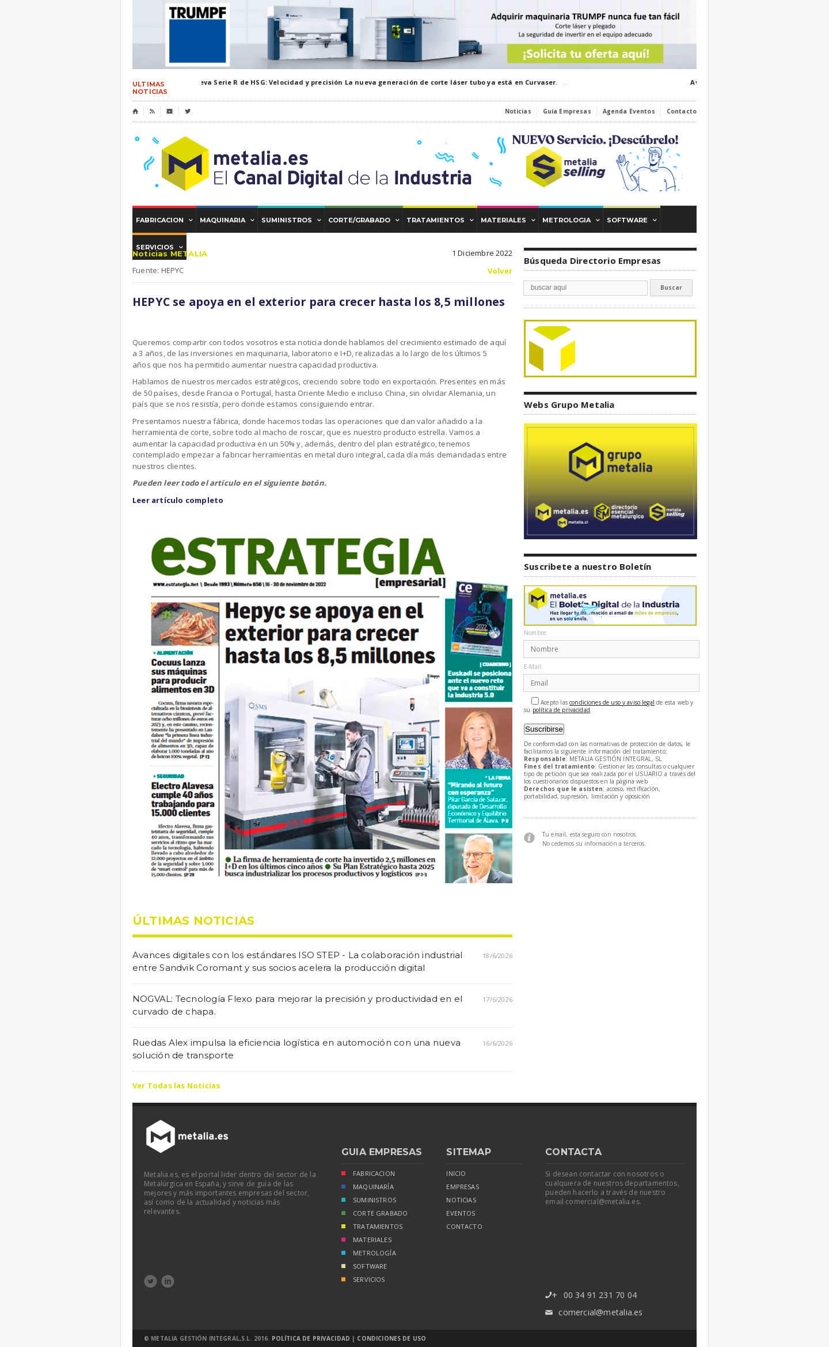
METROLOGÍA (368, 1254)
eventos (460, 1213)
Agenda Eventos (629, 111)
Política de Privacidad (311, 1338)
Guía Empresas (567, 111)
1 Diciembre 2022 (482, 253)
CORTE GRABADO (374, 1214)
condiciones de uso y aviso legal (612, 702)
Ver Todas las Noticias (176, 1085)
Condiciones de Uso (391, 1338)
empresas (462, 1187)
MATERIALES (366, 1241)
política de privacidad (561, 710)
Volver (500, 271)
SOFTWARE (364, 1267)
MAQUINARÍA (367, 1188)
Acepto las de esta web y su (609, 705)
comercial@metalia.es (593, 1313)
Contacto (682, 111)
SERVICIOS (363, 1280)
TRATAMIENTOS (371, 1227)
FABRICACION (368, 1174)
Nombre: (535, 633)
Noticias (518, 111)
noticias (461, 1200)
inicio (456, 1174)
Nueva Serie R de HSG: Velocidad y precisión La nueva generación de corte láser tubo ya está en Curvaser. (375, 82)
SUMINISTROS (368, 1201)
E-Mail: (533, 667)
